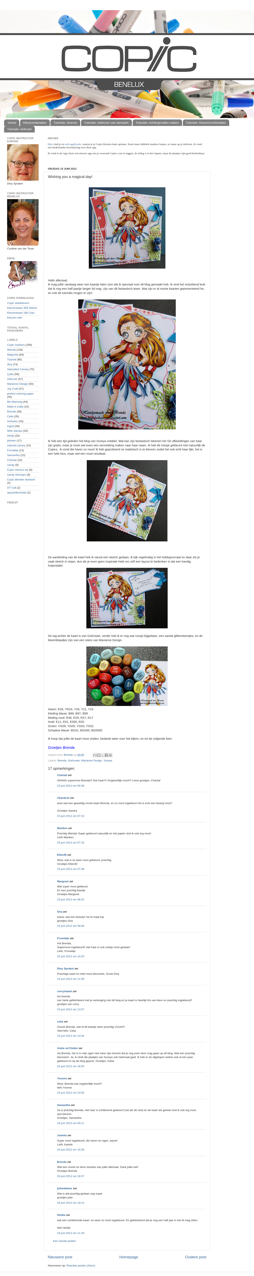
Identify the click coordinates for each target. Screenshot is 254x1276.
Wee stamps (14, 430)
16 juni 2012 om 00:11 (70, 1123)
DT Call (11, 487)
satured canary (16, 445)
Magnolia (12, 354)
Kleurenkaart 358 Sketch (22, 307)
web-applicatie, (73, 144)
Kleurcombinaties (35, 122)
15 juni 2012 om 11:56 (70, 978)
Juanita (62, 1135)
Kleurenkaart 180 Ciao (20, 312)
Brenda (62, 760)
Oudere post (195, 1257)
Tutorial (11, 359)
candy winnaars (16, 474)
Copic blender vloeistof (21, 479)
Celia (10, 416)
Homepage (128, 1257)
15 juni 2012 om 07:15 (70, 815)
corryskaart (64, 991)
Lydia (10, 374)
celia (60, 1021)
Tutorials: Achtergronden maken (157, 122)
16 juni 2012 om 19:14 (70, 1202)
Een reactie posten (64, 1240)
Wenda (11, 349)
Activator (12, 421)
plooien (11, 440)
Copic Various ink (17, 469)
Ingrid (10, 426)
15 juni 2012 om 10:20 (70, 956)
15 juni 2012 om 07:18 (70, 842)
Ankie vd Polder (67, 1048)
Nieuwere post (60, 1257)
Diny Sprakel (65, 968)
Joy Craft (12, 388)
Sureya (107, 760)
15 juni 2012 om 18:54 (70, 1066)
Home (12, 122)
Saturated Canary (18, 369)
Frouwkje (63, 938)
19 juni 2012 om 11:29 (70, 1233)
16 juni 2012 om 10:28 (70, 1149)
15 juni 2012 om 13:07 (70, 1009)
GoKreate (74, 760)
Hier (50, 144)
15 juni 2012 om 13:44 (70, 1035)
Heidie (61, 1214)
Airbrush (12, 379)
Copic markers (16, 344)
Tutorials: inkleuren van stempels (106, 122)
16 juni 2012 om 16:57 (70, 1176)
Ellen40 (62, 854)
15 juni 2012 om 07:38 (70, 869)
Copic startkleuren (18, 303)
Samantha (63, 1105)
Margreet (63, 881)
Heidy (10, 435)
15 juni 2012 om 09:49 (70, 925)
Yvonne (62, 1078)
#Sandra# (63, 797)
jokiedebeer (64, 1188)
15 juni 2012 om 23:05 (70, 1092)
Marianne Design (91, 760)
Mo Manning (14, 401)
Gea (59, 911)
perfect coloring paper (20, 393)
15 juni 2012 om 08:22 (70, 899)
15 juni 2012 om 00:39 (70, 785)
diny (9, 364)
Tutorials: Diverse (65, 122)
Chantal (62, 775)
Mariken (62, 828)
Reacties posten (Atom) (80, 1265)
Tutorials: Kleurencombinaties (206, 122)
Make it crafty (15, 406)
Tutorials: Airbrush (19, 129)
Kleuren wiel (14, 317)
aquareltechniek (16, 492)
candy (10, 464)
